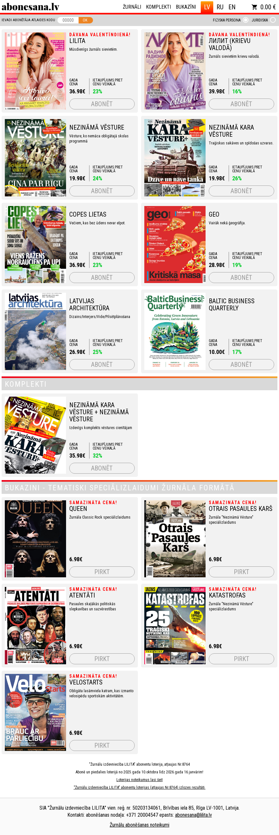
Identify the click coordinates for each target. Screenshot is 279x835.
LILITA (77, 41)
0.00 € (263, 7)
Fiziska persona (227, 20)
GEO (214, 214)
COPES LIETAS (87, 214)
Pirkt (102, 572)
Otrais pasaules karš (240, 508)
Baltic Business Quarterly (232, 304)
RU (220, 7)
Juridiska (260, 20)
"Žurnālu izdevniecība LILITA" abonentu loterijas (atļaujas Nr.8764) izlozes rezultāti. (140, 787)
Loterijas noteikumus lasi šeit (139, 780)
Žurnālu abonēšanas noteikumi (139, 825)
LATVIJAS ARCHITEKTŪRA (89, 304)
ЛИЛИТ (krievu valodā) (229, 44)
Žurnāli (132, 7)
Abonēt (102, 104)
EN (232, 7)
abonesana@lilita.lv (193, 815)
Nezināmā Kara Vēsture (231, 131)
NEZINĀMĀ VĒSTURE (96, 127)
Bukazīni (186, 7)
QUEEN (78, 508)
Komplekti (158, 7)
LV (207, 7)
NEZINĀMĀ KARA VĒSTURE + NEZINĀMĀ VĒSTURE (99, 412)
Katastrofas (227, 595)
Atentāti (82, 595)
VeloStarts (86, 682)
